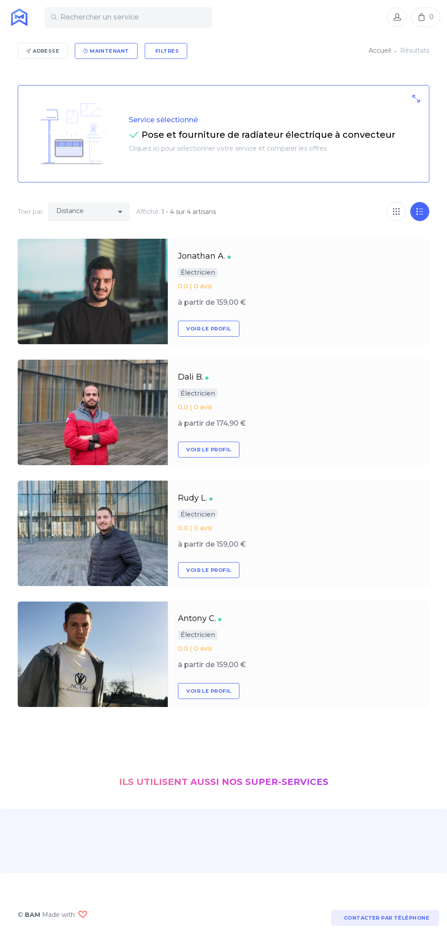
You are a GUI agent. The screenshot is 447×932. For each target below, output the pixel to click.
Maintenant (106, 51)
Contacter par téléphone (385, 918)
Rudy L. (192, 498)
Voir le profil (208, 329)
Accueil (380, 50)
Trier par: (31, 212)
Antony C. (197, 618)
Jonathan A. (201, 256)
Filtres (166, 51)
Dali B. (190, 377)
